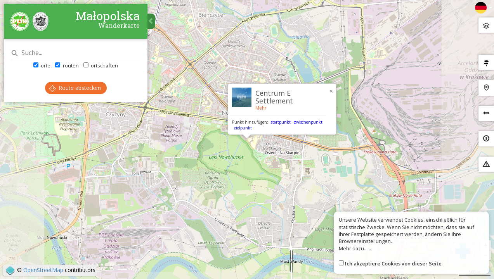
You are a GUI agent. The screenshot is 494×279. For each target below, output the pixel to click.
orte (41, 65)
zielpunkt (243, 128)
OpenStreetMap (43, 270)
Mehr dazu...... (355, 248)
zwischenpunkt (308, 122)
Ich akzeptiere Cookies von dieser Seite (393, 263)
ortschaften (100, 65)
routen (66, 65)
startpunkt (281, 122)
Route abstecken (75, 87)
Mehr (261, 108)
